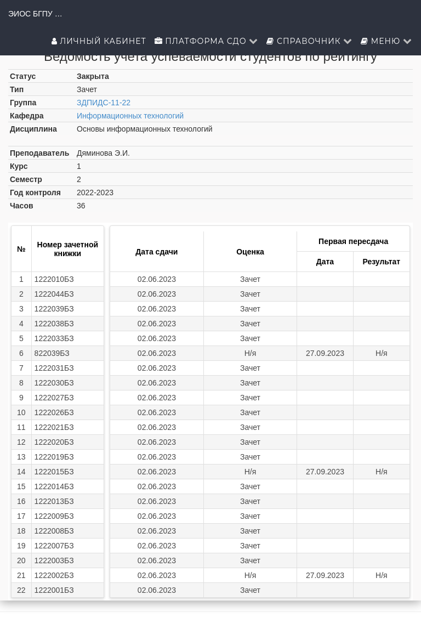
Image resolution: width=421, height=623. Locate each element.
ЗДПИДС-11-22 (103, 102)
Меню (386, 41)
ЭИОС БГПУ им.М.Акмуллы (35, 13)
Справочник (309, 41)
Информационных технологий (130, 115)
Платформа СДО (207, 41)
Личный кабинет (99, 41)
